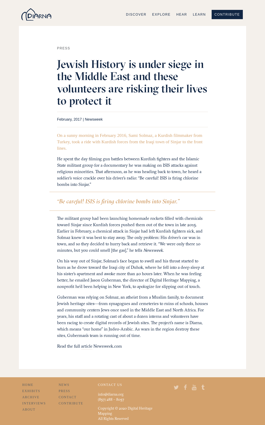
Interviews (34, 403)
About (28, 409)
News (64, 385)
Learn (199, 14)
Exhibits (31, 391)
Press (64, 391)
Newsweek (94, 119)
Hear (181, 14)
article (86, 346)
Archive (30, 397)
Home (27, 385)
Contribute (227, 14)
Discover (136, 14)
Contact (68, 397)
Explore (161, 14)
